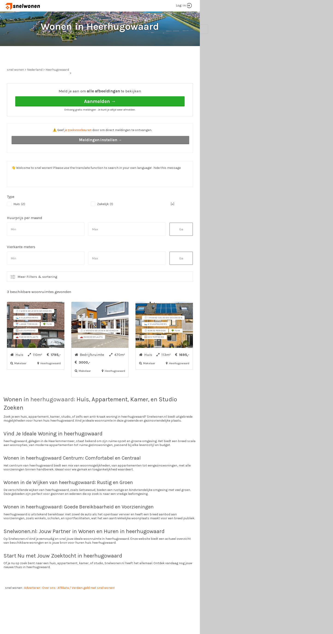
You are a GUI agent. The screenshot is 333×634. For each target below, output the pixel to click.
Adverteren (32, 605)
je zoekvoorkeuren (78, 147)
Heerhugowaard (57, 87)
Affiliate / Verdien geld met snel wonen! (86, 605)
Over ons (49, 605)
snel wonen (13, 605)
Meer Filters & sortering (37, 294)
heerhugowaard (52, 416)
